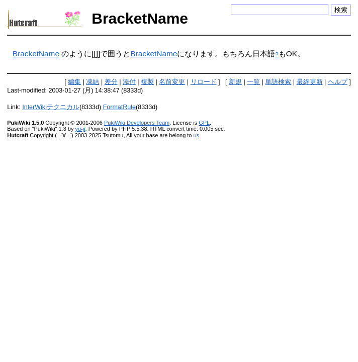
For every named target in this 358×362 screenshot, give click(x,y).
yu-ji (80, 129)
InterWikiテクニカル (50, 107)
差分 (111, 81)
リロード (204, 81)
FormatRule (119, 107)
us (196, 135)
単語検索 (278, 81)
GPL (204, 123)
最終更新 (310, 81)
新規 (235, 81)
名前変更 (172, 81)
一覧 (253, 81)
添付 (129, 81)
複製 (147, 81)
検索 (340, 10)
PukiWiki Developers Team (136, 123)
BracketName (36, 53)
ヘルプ (337, 81)
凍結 (92, 81)
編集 (74, 81)
